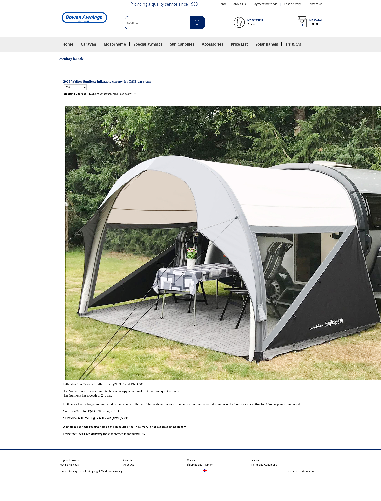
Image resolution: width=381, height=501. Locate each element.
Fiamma (255, 460)
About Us (239, 4)
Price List (239, 44)
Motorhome (114, 44)
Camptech (129, 460)
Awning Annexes (69, 464)
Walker (191, 460)
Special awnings (147, 44)
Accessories (212, 44)
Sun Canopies (182, 44)
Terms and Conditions (264, 464)
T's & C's (293, 44)
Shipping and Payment (200, 464)
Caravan (88, 44)
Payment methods (265, 4)
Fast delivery (292, 4)
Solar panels (266, 44)
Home (67, 44)
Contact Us (315, 4)
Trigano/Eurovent (70, 460)
